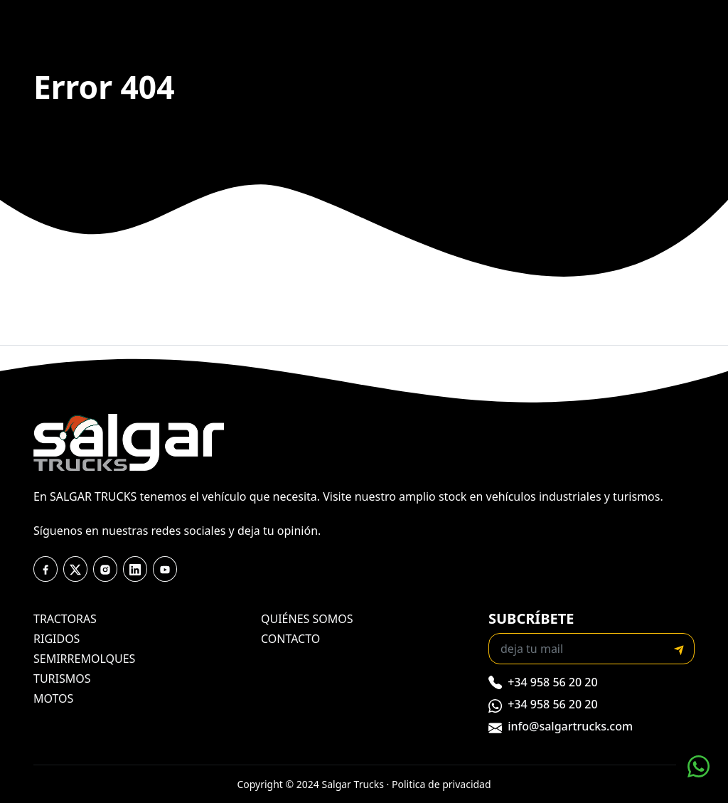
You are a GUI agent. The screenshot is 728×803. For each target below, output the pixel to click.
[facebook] (45, 569)
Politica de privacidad (441, 784)
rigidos (56, 639)
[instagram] (105, 569)
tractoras (65, 619)
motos (53, 698)
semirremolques (84, 658)
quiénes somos (307, 619)
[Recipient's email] (577, 649)
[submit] (679, 649)
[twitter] (75, 569)
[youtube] (135, 569)
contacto (290, 639)
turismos (62, 678)
